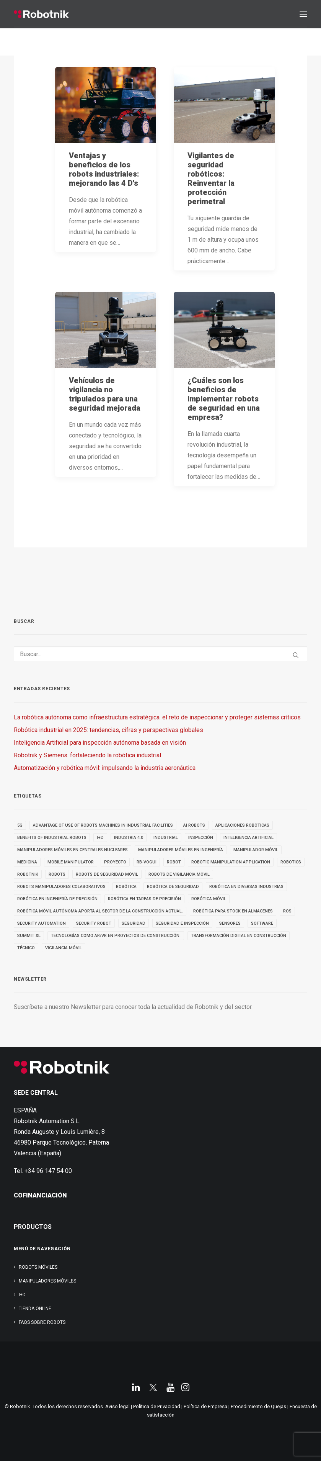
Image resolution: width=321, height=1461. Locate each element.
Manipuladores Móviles (47, 1281)
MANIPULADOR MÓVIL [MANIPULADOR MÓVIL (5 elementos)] (255, 849)
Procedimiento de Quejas (258, 1406)
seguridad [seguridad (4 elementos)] (133, 923)
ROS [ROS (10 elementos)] (287, 911)
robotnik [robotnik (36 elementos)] (27, 874)
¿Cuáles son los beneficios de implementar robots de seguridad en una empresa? (223, 399)
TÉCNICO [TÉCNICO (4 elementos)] (26, 947)
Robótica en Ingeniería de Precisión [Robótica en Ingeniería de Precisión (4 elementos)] (57, 898)
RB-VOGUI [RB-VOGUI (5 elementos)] (146, 862)
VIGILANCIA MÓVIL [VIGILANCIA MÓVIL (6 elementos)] (63, 947)
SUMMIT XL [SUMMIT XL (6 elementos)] (29, 935)
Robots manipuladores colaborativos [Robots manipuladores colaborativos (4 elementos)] (61, 886)
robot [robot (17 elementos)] (174, 862)
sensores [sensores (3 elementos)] (230, 923)
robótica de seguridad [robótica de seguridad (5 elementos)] (173, 886)
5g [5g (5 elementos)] (20, 825)
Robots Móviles (38, 1267)
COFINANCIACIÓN (40, 1195)
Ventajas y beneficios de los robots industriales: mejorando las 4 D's (104, 169)
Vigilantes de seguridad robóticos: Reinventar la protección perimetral (211, 178)
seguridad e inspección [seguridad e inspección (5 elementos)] (182, 923)
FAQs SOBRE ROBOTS (42, 1322)
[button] (303, 14)
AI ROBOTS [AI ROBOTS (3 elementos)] (194, 825)
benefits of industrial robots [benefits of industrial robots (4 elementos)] (51, 837)
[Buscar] (160, 654)
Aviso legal (117, 1406)
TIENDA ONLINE (35, 1308)
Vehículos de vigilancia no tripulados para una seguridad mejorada (104, 394)
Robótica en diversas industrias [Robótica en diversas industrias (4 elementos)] (246, 886)
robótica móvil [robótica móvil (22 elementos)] (208, 898)
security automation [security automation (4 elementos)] (41, 923)
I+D (22, 1294)
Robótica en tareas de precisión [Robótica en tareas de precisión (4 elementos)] (144, 898)
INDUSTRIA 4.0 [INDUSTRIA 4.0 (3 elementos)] (128, 837)
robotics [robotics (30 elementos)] (290, 862)
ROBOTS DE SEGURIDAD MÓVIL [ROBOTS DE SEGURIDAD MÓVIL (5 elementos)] (107, 874)
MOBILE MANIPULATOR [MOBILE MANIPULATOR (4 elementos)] (70, 862)
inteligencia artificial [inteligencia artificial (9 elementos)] (248, 837)
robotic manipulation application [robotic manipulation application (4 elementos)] (230, 862)
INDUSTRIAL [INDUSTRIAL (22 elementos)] (165, 837)
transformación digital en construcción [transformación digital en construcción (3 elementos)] (238, 935)
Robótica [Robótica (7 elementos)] (126, 886)
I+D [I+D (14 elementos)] (100, 837)
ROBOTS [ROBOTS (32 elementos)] (57, 874)
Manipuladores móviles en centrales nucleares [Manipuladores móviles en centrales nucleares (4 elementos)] (72, 849)
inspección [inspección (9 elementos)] (200, 837)
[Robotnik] (41, 14)
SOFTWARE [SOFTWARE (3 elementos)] (262, 923)
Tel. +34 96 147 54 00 (43, 1170)
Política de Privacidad (156, 1406)
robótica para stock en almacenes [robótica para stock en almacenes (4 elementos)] (233, 911)
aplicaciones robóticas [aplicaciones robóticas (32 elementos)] (242, 825)
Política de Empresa (205, 1406)
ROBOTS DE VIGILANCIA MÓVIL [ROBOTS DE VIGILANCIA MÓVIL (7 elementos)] (179, 874)
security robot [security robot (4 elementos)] (93, 923)
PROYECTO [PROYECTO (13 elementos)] (115, 862)
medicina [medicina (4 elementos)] (27, 862)
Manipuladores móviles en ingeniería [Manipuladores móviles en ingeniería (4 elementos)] (180, 849)
